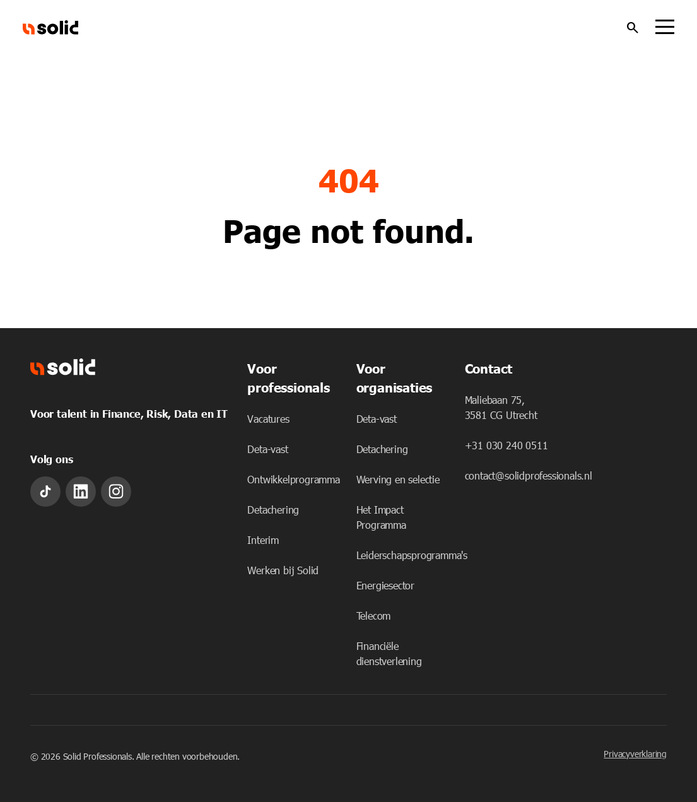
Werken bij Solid (283, 570)
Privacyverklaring (635, 754)
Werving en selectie (398, 479)
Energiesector (385, 585)
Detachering (273, 509)
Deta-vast (267, 449)
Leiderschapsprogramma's (411, 555)
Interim (263, 539)
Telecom (373, 615)
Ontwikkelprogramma (293, 479)
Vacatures (268, 418)
